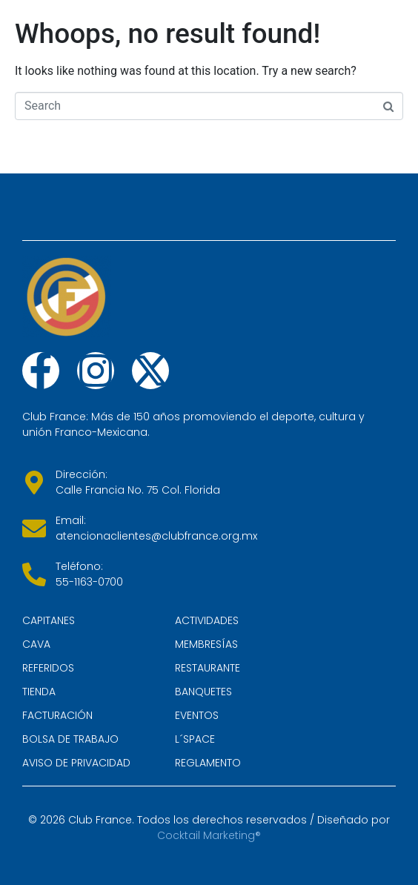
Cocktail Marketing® (209, 835)
